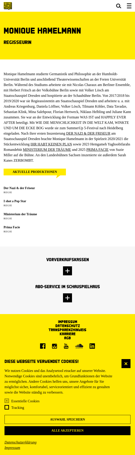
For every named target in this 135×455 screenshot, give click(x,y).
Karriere (68, 333)
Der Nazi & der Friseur (19, 188)
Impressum (12, 448)
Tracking (17, 408)
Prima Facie (12, 227)
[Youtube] (66, 346)
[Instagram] (54, 346)
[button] (118, 5)
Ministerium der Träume (20, 214)
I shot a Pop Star (15, 201)
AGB (67, 337)
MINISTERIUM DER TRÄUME (47, 150)
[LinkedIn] (92, 346)
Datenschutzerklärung (20, 442)
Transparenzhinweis (67, 329)
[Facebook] (42, 346)
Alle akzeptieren (68, 430)
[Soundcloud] (79, 346)
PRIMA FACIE (97, 150)
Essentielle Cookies (25, 401)
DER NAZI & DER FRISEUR (88, 133)
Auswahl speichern (67, 419)
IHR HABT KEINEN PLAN (51, 144)
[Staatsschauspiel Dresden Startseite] (8, 6)
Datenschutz (67, 325)
